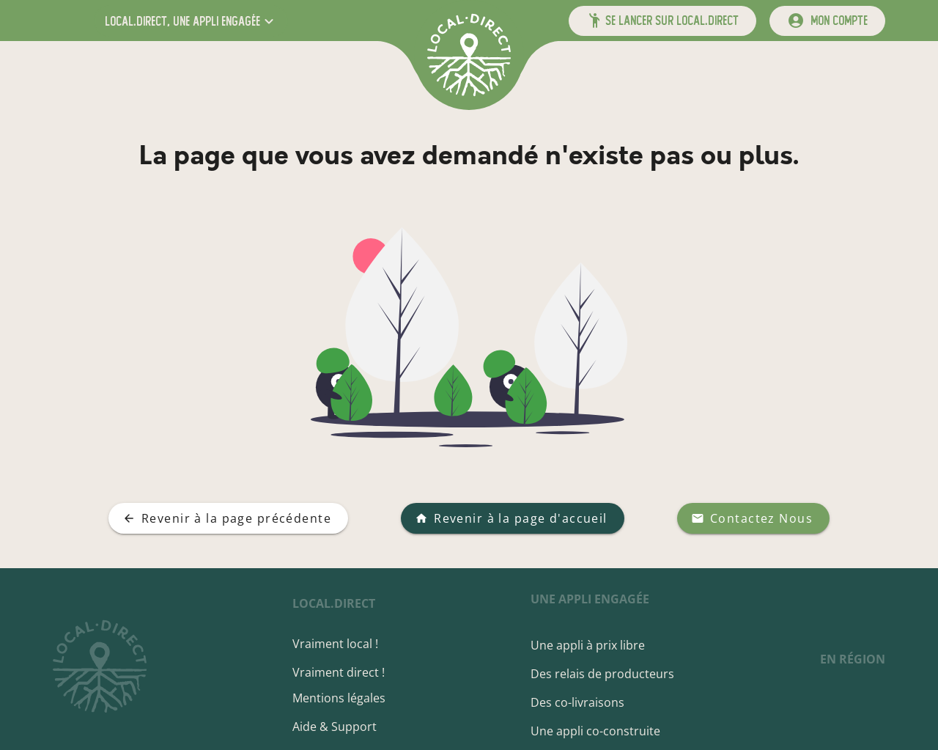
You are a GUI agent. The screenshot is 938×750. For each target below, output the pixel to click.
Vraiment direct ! (338, 672)
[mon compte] (827, 21)
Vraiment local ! (335, 644)
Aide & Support (334, 726)
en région (852, 659)
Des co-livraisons (577, 702)
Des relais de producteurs (602, 674)
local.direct (333, 603)
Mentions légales (338, 698)
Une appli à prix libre (588, 645)
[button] (191, 21)
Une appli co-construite (595, 731)
